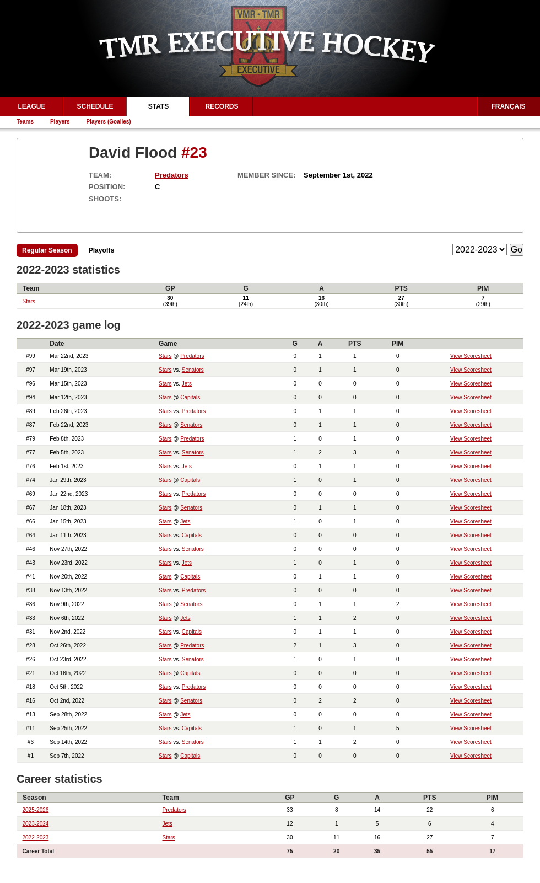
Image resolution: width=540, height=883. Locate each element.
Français (509, 106)
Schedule (95, 106)
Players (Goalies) (109, 122)
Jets (187, 384)
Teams (25, 122)
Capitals (190, 397)
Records (221, 106)
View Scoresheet (471, 356)
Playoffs (102, 250)
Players (60, 122)
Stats (158, 106)
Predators (171, 175)
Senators (193, 370)
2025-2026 (36, 810)
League (31, 106)
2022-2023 (36, 837)
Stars (29, 301)
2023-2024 (36, 824)
